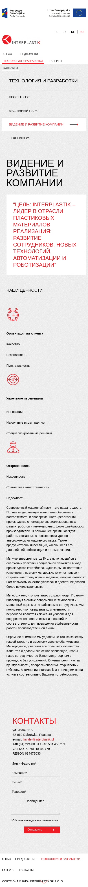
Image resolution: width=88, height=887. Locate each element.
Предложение (29, 54)
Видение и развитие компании (36, 124)
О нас (7, 54)
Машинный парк (23, 111)
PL (56, 31)
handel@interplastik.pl (38, 739)
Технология (20, 138)
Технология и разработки (23, 61)
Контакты (10, 67)
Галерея (55, 61)
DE (73, 31)
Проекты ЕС (19, 97)
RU (82, 31)
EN (64, 31)
